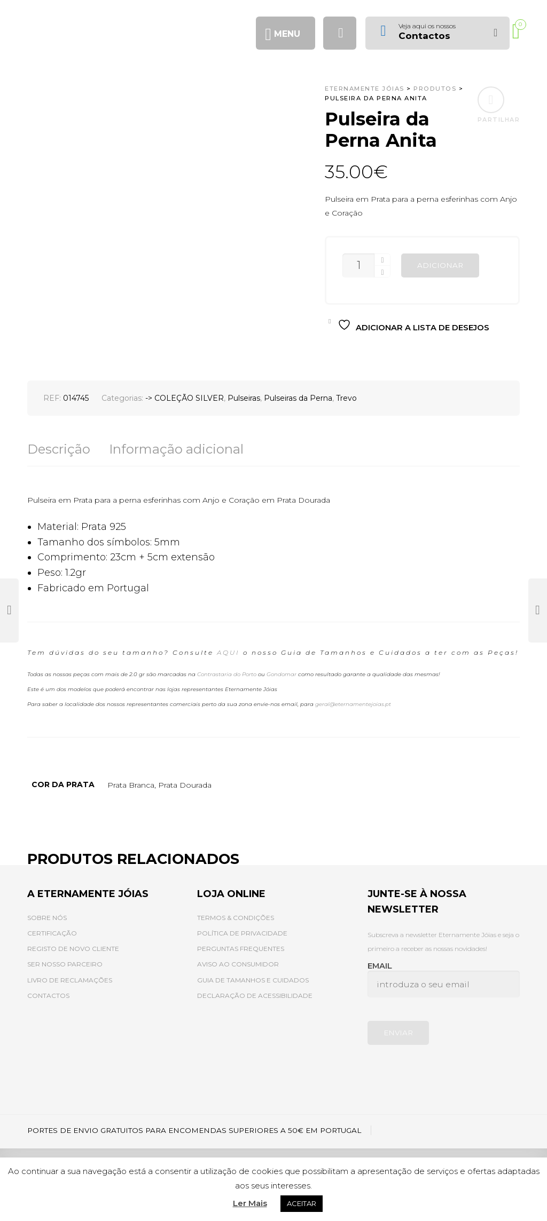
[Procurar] (339, 33)
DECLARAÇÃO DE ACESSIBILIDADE (254, 996)
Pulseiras (244, 398)
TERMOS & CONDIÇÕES (235, 918)
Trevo (346, 398)
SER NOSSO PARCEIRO (65, 964)
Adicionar (440, 265)
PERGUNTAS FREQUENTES (240, 949)
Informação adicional (176, 449)
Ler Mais (250, 1203)
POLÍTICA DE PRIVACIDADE (242, 933)
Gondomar (281, 674)
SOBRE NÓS (47, 918)
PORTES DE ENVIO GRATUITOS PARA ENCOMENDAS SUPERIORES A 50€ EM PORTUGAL (194, 1130)
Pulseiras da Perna (298, 398)
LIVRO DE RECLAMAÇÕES (69, 980)
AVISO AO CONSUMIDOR (238, 964)
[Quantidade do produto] (358, 265)
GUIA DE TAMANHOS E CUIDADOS (253, 980)
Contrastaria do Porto (226, 674)
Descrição (58, 449)
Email (444, 979)
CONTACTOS (48, 996)
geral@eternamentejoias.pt (353, 704)
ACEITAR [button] (301, 1203)
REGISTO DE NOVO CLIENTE (73, 949)
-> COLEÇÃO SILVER (184, 398)
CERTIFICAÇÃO (52, 933)
